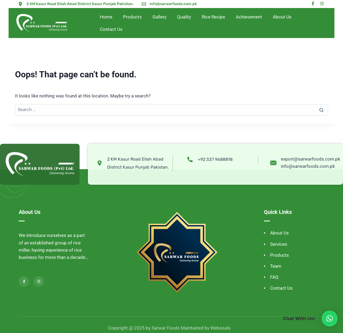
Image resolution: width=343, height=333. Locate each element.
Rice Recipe (213, 17)
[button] (330, 319)
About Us (282, 17)
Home (106, 17)
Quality (184, 17)
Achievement (249, 17)
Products (132, 17)
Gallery (159, 17)
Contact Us (111, 29)
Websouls (220, 328)
